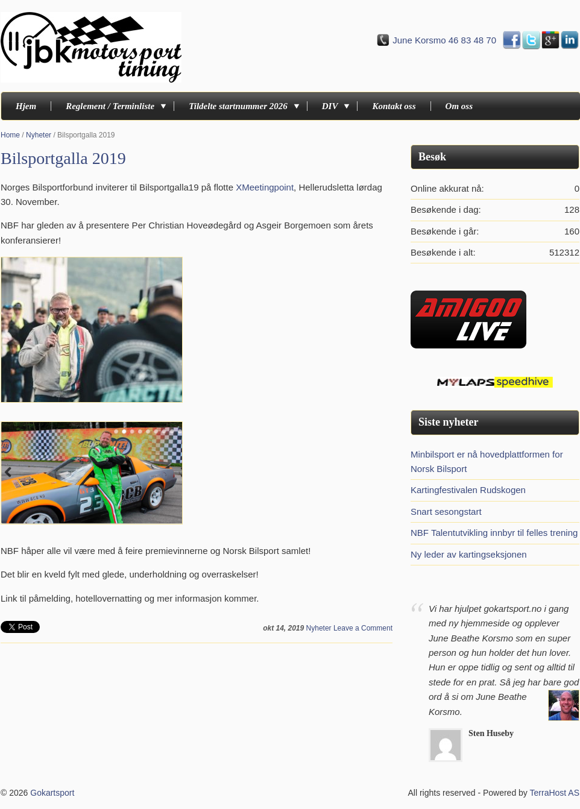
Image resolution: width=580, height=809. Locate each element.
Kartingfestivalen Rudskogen (468, 490)
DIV (332, 106)
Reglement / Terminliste (112, 106)
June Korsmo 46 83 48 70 (444, 40)
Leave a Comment (362, 628)
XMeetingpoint (265, 187)
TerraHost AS (554, 793)
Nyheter (38, 135)
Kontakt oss (393, 106)
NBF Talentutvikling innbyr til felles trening (494, 532)
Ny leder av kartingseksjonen (469, 554)
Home (10, 135)
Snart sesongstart (446, 511)
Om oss (459, 106)
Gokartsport (52, 793)
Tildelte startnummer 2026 (240, 106)
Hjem (26, 106)
